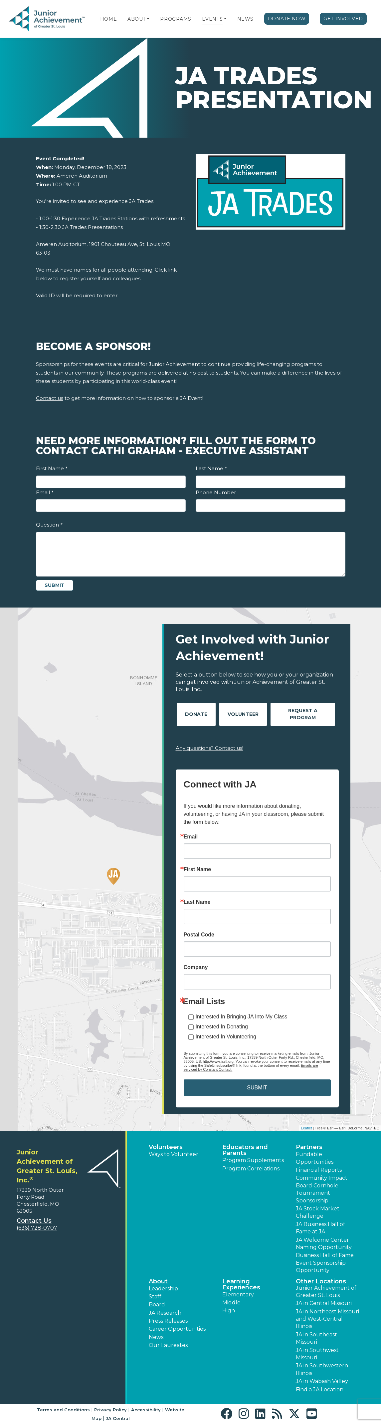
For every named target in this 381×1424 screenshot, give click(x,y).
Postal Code (199, 934)
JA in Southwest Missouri (317, 1354)
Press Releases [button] (168, 1321)
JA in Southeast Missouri (316, 1338)
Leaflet (306, 1128)
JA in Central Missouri (324, 1303)
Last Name (211, 468)
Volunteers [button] (166, 1147)
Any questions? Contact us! (209, 748)
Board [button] (157, 1304)
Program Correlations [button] (251, 1168)
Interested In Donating (222, 1026)
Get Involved (343, 19)
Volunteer (243, 714)
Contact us (49, 398)
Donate (196, 714)
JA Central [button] (118, 1418)
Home (108, 19)
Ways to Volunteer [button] (173, 1154)
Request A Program (302, 714)
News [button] (156, 1337)
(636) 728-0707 (37, 1228)
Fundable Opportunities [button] (314, 1158)
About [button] (158, 1281)
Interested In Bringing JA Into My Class (241, 1016)
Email (44, 492)
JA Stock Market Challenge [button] (317, 1212)
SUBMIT (257, 1087)
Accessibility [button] (146, 1409)
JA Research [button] (165, 1313)
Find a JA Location (319, 1389)
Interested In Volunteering (226, 1036)
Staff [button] (155, 1296)
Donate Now (287, 19)
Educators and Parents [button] (245, 1150)
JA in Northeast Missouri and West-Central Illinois (327, 1319)
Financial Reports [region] (319, 1170)
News (245, 19)
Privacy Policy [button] (110, 1409)
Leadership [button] (163, 1288)
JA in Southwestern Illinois (322, 1369)
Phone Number (216, 492)
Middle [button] (231, 1302)
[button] (148, 19)
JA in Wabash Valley (322, 1381)
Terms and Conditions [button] (63, 1409)
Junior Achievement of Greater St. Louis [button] (326, 1291)
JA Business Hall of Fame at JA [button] (320, 1228)
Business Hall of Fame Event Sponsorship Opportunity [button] (325, 1262)
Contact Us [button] (34, 1221)
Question (49, 525)
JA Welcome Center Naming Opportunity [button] (324, 1243)
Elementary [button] (238, 1294)
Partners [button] (309, 1147)
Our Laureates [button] (168, 1345)
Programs (175, 19)
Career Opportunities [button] (177, 1329)
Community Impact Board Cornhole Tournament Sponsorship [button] (321, 1189)
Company (196, 967)
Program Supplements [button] (253, 1160)
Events (212, 19)
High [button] (228, 1310)
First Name (51, 468)
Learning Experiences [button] (241, 1284)
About (136, 19)
